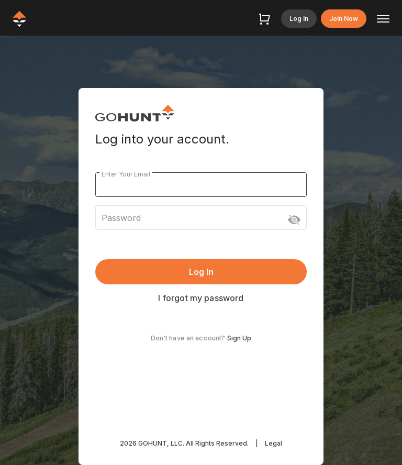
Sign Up (239, 338)
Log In (298, 19)
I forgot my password (200, 298)
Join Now (343, 19)
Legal (273, 443)
